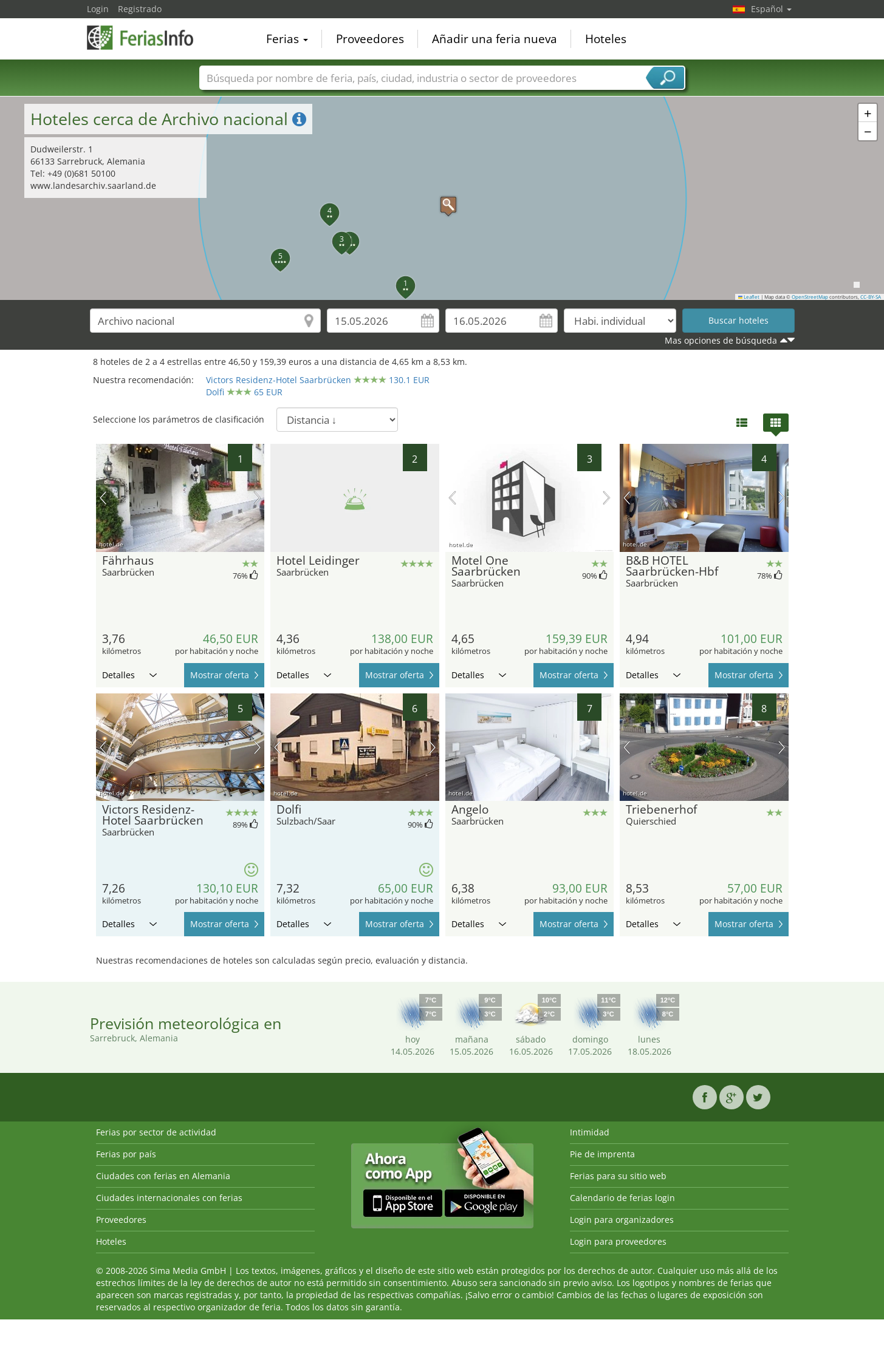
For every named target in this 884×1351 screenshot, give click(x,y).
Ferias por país (126, 1154)
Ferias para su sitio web (618, 1176)
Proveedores (370, 39)
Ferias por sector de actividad (156, 1132)
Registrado (140, 9)
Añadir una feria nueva (494, 39)
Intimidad (589, 1132)
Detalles (129, 675)
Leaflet (749, 297)
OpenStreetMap (810, 297)
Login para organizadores (622, 1219)
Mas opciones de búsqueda (721, 340)
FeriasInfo (147, 38)
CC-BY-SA (870, 297)
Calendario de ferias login (622, 1197)
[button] (442, 198)
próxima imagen (257, 498)
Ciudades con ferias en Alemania (163, 1176)
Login (98, 9)
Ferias (287, 39)
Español (771, 9)
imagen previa (103, 498)
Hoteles (605, 39)
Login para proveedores (618, 1241)
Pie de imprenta (602, 1154)
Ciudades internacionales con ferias (169, 1197)
